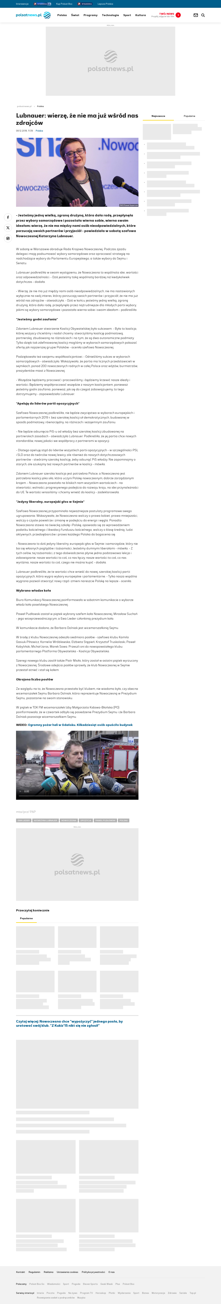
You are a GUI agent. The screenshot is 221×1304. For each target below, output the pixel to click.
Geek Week (106, 1284)
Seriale (183, 1293)
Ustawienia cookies (67, 1272)
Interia (40, 1293)
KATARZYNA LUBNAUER (45, 820)
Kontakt (20, 1272)
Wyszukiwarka (203, 15)
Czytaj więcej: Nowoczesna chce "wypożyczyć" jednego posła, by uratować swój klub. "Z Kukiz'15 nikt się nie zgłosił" (69, 1023)
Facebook (193, 4)
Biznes (145, 1293)
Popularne (26, 918)
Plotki (112, 1293)
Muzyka (81, 1297)
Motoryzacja (158, 1293)
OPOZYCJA (85, 820)
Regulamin (34, 1272)
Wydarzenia (124, 1293)
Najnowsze (158, 116)
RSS (203, 4)
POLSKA (124, 820)
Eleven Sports (90, 1284)
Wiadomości (53, 1284)
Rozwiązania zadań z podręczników (56, 1297)
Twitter (198, 4)
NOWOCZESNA (68, 820)
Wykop (8, 238)
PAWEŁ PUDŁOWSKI (105, 820)
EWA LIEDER (24, 820)
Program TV (86, 1293)
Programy (91, 15)
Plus (118, 1284)
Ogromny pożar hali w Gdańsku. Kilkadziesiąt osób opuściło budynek (80, 725)
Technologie (110, 15)
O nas (111, 1272)
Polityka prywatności (93, 1272)
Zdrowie (172, 1293)
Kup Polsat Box (64, 3)
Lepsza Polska (105, 3)
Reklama (48, 1272)
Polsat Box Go (36, 1284)
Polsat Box (128, 1284)
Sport (127, 15)
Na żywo (72, 1293)
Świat (75, 15)
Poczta (50, 1293)
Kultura (140, 15)
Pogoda (76, 1284)
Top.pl (193, 1293)
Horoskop (101, 1293)
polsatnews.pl (24, 106)
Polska (62, 15)
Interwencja (22, 3)
